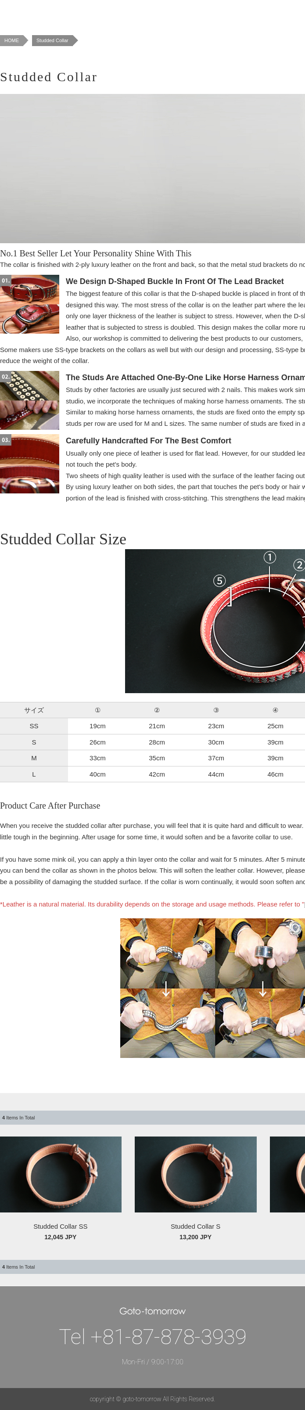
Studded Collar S (195, 1226)
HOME (11, 40)
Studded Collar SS (60, 1226)
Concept (131, 13)
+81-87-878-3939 (168, 1336)
